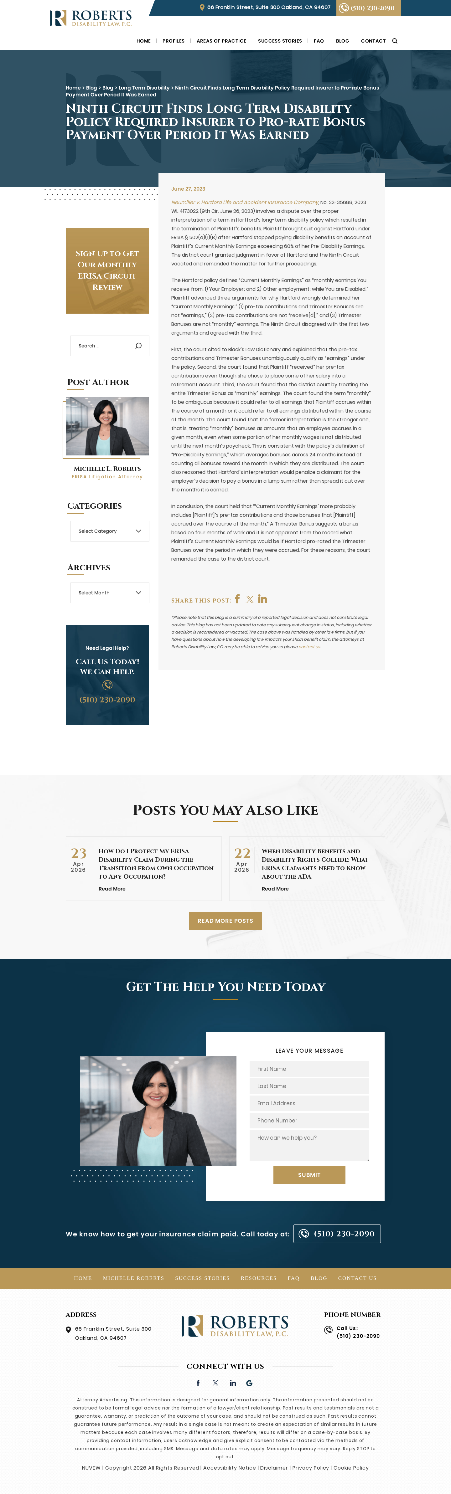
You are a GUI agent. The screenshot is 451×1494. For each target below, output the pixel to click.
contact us (309, 647)
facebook (237, 598)
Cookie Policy (351, 1467)
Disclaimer (274, 1467)
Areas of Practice (221, 41)
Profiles (173, 41)
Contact (373, 41)
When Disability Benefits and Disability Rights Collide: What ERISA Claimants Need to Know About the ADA (315, 864)
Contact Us (357, 1278)
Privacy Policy (311, 1467)
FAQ (319, 41)
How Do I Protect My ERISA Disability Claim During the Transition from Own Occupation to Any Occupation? (156, 864)
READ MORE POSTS (225, 921)
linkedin (233, 1382)
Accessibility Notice (229, 1467)
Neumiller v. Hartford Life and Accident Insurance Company (244, 202)
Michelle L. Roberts (107, 469)
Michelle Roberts (133, 1278)
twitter (250, 598)
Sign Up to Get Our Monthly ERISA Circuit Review (107, 271)
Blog (343, 41)
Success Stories (280, 41)
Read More (112, 888)
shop (262, 598)
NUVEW (91, 1467)
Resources (259, 1278)
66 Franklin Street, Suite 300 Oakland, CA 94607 (269, 7)
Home (144, 41)
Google (250, 1382)
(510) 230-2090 (372, 8)
